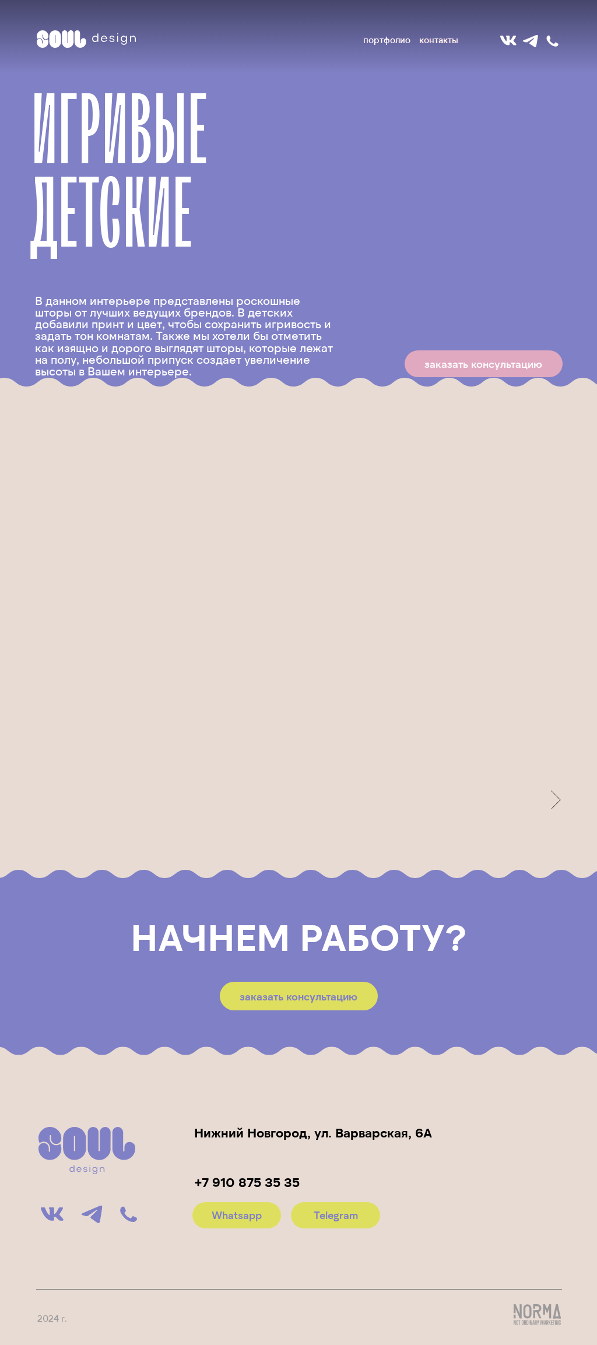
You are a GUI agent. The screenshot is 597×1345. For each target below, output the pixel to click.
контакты (438, 39)
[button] (484, 363)
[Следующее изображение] (556, 800)
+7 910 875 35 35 (247, 1181)
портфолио (386, 39)
